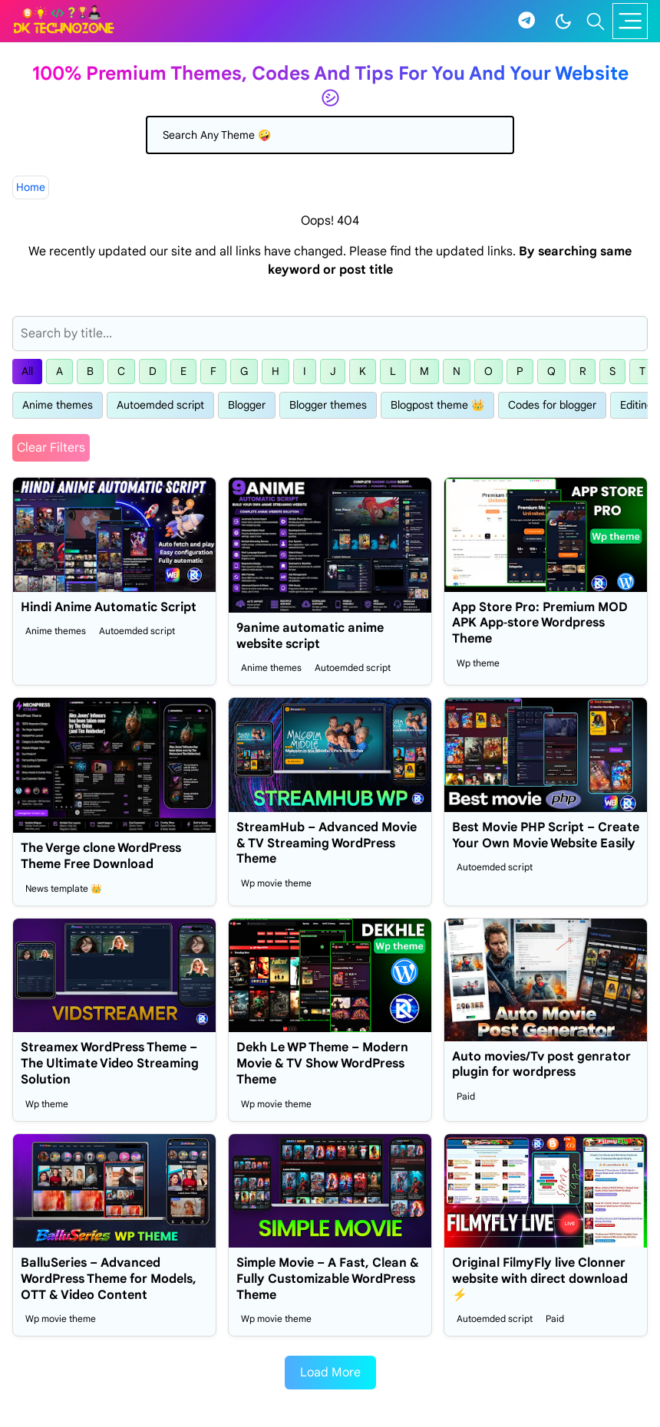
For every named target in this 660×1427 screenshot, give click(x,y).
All (27, 371)
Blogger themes (328, 405)
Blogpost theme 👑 (437, 405)
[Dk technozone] (63, 21)
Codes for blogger (552, 405)
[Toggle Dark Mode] (563, 21)
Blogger (247, 405)
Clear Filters (51, 447)
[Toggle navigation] (630, 20)
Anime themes (57, 405)
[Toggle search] (595, 21)
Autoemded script (160, 405)
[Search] (330, 135)
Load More (330, 1372)
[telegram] (526, 21)
